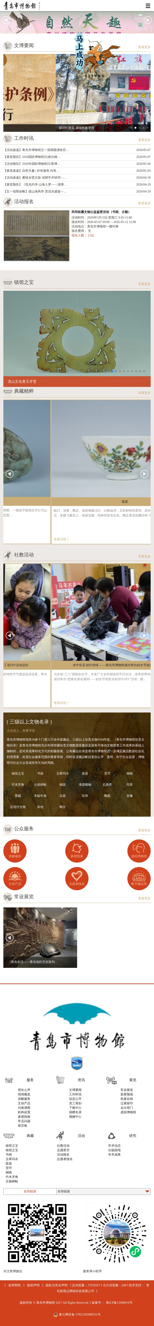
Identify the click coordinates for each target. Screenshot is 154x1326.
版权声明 (33, 1285)
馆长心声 (24, 1090)
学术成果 (114, 1154)
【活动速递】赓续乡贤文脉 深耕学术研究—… (77, 177)
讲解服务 (15, 856)
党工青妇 (75, 1103)
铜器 (62, 784)
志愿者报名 (77, 884)
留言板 (22, 1125)
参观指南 (77, 856)
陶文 (62, 807)
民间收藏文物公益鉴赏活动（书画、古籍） (101, 212)
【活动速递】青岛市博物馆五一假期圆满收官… (77, 150)
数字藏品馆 (139, 884)
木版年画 (40, 795)
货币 (107, 773)
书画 (40, 773)
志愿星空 (63, 1150)
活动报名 (63, 1154)
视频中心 (75, 1116)
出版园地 (114, 1150)
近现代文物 (18, 807)
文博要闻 (75, 1090)
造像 (130, 795)
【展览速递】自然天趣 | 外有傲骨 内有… (77, 170)
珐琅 (85, 795)
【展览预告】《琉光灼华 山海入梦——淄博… (77, 184)
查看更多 (144, 47)
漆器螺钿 (85, 784)
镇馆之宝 (18, 773)
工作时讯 (75, 1094)
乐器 (62, 795)
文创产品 (15, 884)
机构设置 (24, 1112)
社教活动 (63, 1145)
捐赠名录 (75, 1112)
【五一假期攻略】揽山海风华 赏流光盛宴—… (77, 191)
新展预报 (126, 1094)
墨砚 (18, 795)
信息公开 (75, 1099)
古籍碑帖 (40, 784)
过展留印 (126, 1103)
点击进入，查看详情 (21, 730)
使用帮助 (14, 1285)
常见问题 (24, 1121)
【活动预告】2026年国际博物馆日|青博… (77, 164)
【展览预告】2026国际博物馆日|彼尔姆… (77, 157)
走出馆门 (126, 1107)
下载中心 (75, 1107)
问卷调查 (24, 1107)
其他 (40, 807)
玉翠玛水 (62, 773)
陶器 (107, 795)
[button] (148, 20)
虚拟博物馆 (139, 856)
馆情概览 (24, 1094)
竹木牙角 (18, 784)
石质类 (107, 784)
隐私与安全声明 (57, 1285)
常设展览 (126, 1090)
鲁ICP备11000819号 (119, 1302)
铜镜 (130, 773)
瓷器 (85, 773)
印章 (130, 784)
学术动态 (114, 1145)
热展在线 (126, 1099)
